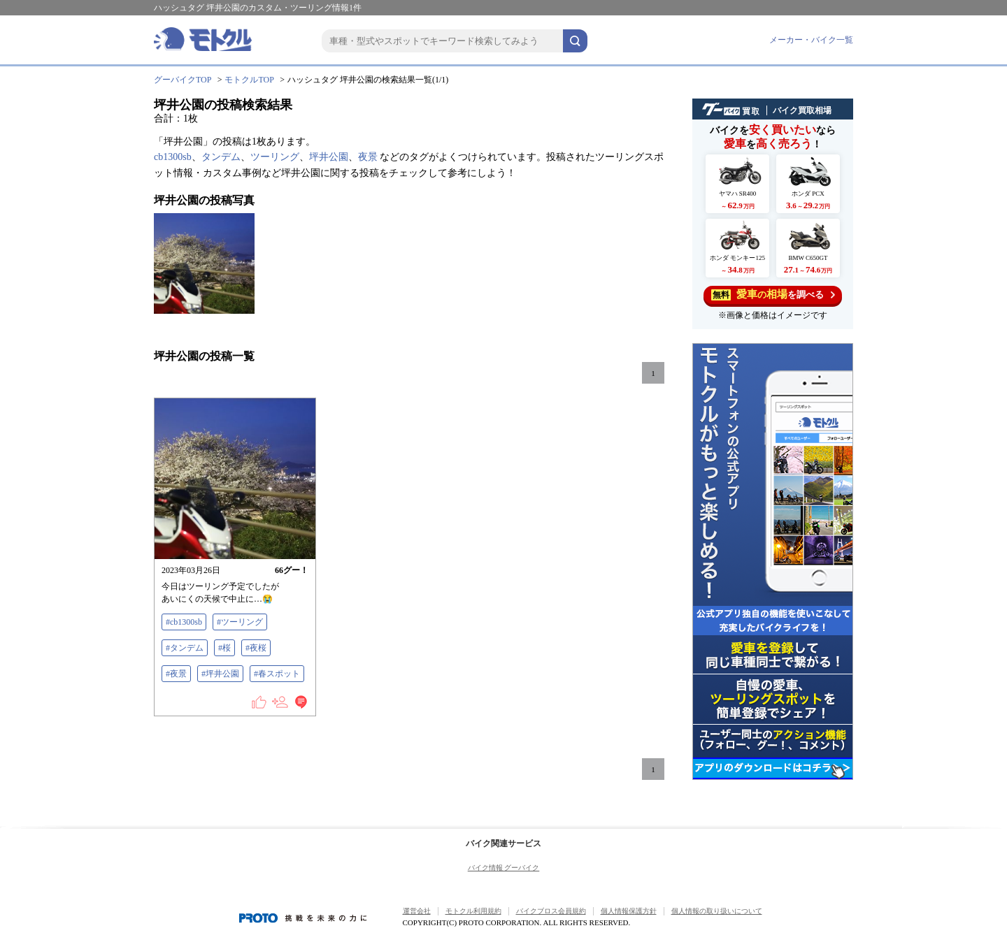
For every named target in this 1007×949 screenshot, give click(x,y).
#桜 (224, 648)
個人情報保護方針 (629, 911)
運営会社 (417, 911)
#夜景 (176, 674)
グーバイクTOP (182, 80)
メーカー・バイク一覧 (811, 40)
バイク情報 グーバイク (504, 867)
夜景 (368, 157)
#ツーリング (240, 622)
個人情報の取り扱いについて (716, 911)
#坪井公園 (220, 674)
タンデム (221, 157)
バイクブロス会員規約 (551, 911)
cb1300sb (173, 157)
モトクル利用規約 (473, 911)
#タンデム (184, 648)
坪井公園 (328, 157)
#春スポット (277, 674)
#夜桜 (255, 648)
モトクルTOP (248, 80)
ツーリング (274, 157)
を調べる (773, 294)
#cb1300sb (184, 622)
